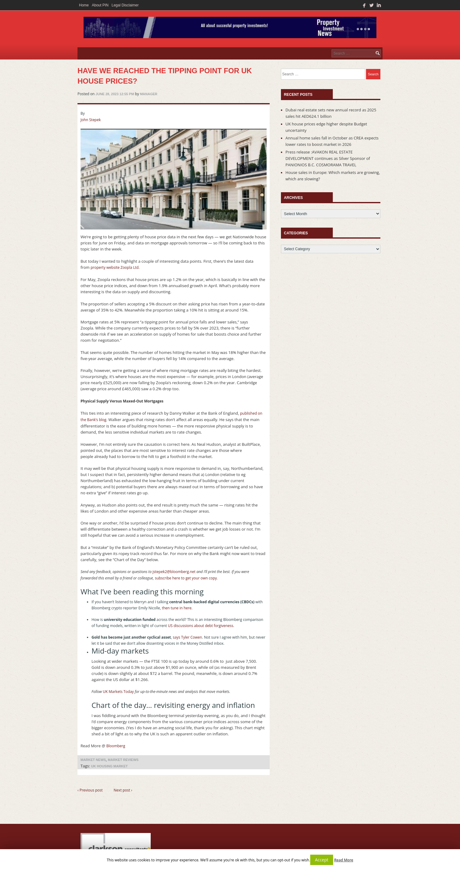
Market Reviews (123, 760)
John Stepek (91, 119)
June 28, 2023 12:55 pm (114, 94)
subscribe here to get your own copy (186, 578)
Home (84, 5)
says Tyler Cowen (187, 637)
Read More (343, 860)
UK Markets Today (118, 691)
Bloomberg (115, 745)
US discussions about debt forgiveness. (201, 625)
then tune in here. (177, 608)
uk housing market (109, 766)
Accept (322, 860)
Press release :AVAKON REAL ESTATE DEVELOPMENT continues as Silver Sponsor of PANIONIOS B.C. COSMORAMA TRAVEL (328, 158)
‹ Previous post (90, 790)
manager (148, 94)
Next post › (123, 790)
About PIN (100, 5)
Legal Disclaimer (125, 5)
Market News (93, 760)
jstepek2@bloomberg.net (174, 571)
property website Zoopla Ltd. (115, 267)
